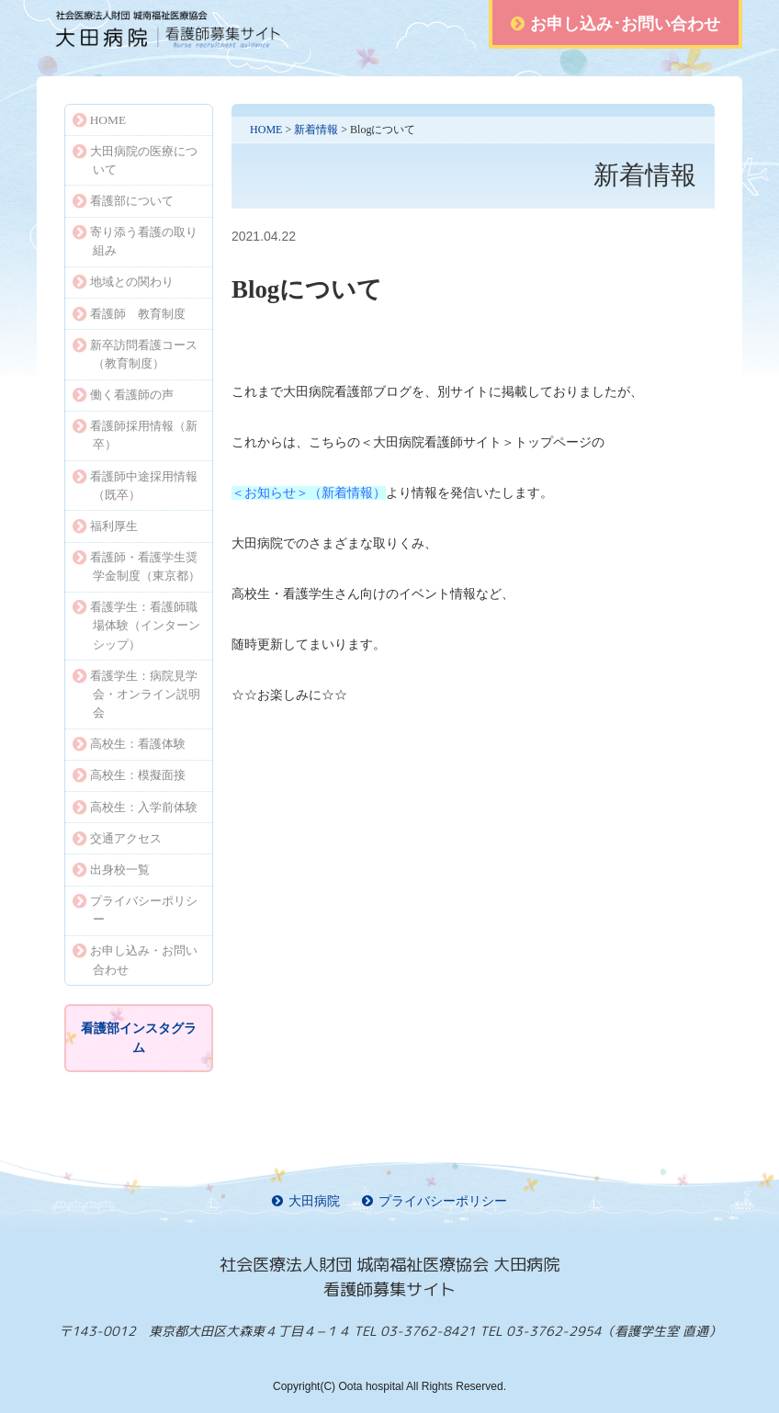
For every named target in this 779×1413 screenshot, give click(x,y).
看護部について (123, 201)
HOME (266, 129)
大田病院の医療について (135, 160)
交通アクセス (117, 838)
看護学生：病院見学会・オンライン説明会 (136, 694)
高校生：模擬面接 (129, 775)
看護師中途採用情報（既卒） (135, 485)
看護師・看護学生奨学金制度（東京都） (136, 566)
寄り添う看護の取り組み (135, 241)
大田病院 (306, 1201)
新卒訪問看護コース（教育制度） (135, 354)
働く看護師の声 (123, 394)
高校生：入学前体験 (135, 807)
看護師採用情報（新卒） (135, 435)
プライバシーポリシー (135, 910)
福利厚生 (105, 526)
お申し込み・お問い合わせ (135, 960)
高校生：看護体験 (129, 744)
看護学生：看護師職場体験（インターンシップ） (136, 625)
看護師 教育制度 (129, 314)
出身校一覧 (111, 869)
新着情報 (316, 129)
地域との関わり (123, 281)
